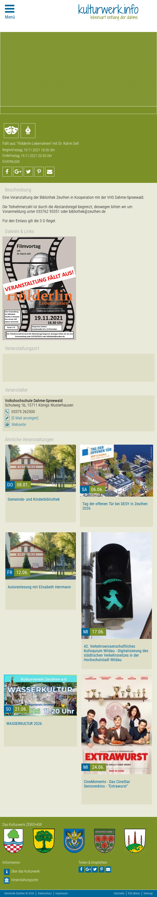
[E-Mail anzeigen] (24, 418)
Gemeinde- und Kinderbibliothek (34, 499)
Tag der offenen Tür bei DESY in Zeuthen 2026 (115, 506)
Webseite (18, 424)
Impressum (61, 893)
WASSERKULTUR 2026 (24, 723)
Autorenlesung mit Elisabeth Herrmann (39, 587)
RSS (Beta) (134, 893)
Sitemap (148, 893)
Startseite (119, 893)
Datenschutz (45, 893)
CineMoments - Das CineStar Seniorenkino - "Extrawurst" (107, 783)
